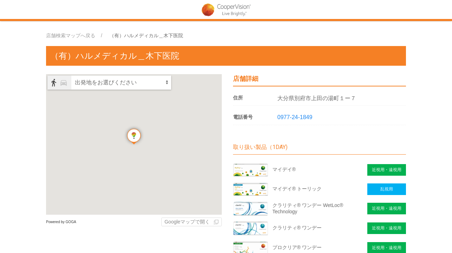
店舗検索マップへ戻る (70, 35)
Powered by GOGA (61, 222)
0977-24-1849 (294, 117)
